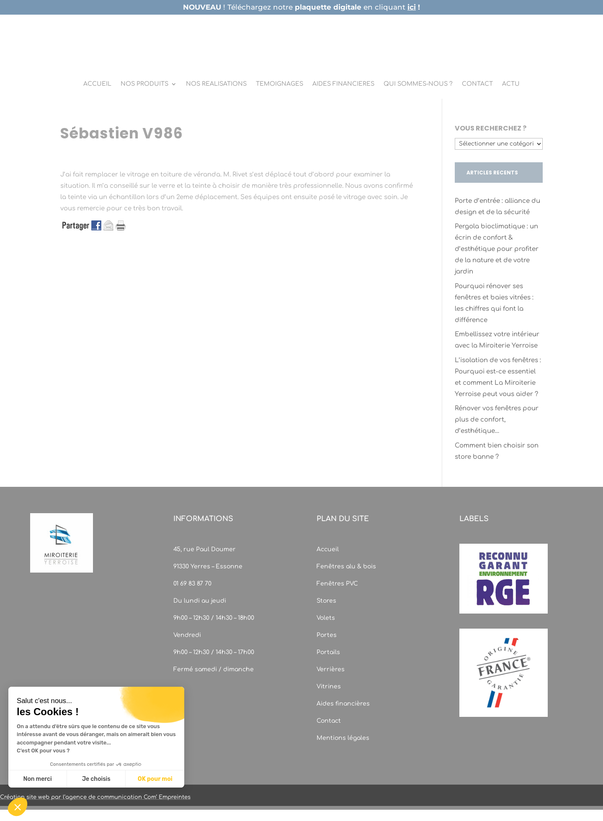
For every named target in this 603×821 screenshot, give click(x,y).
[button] (18, 807)
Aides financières (343, 704)
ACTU (511, 84)
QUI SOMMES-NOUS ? (418, 84)
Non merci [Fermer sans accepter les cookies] (37, 779)
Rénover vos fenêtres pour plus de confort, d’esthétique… (497, 420)
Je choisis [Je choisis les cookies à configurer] (96, 779)
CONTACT (477, 84)
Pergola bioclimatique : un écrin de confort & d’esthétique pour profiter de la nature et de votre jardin (497, 249)
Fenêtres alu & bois (347, 566)
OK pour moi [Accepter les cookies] (155, 779)
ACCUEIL (97, 84)
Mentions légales (343, 738)
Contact (329, 721)
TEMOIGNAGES (279, 84)
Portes (327, 635)
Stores (326, 601)
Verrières (331, 669)
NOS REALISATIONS (216, 84)
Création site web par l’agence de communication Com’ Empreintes (95, 797)
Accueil (328, 549)
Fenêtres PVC (337, 584)
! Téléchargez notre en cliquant (301, 7)
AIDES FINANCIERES (343, 84)
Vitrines (329, 686)
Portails (328, 652)
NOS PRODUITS (144, 84)
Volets (326, 618)
